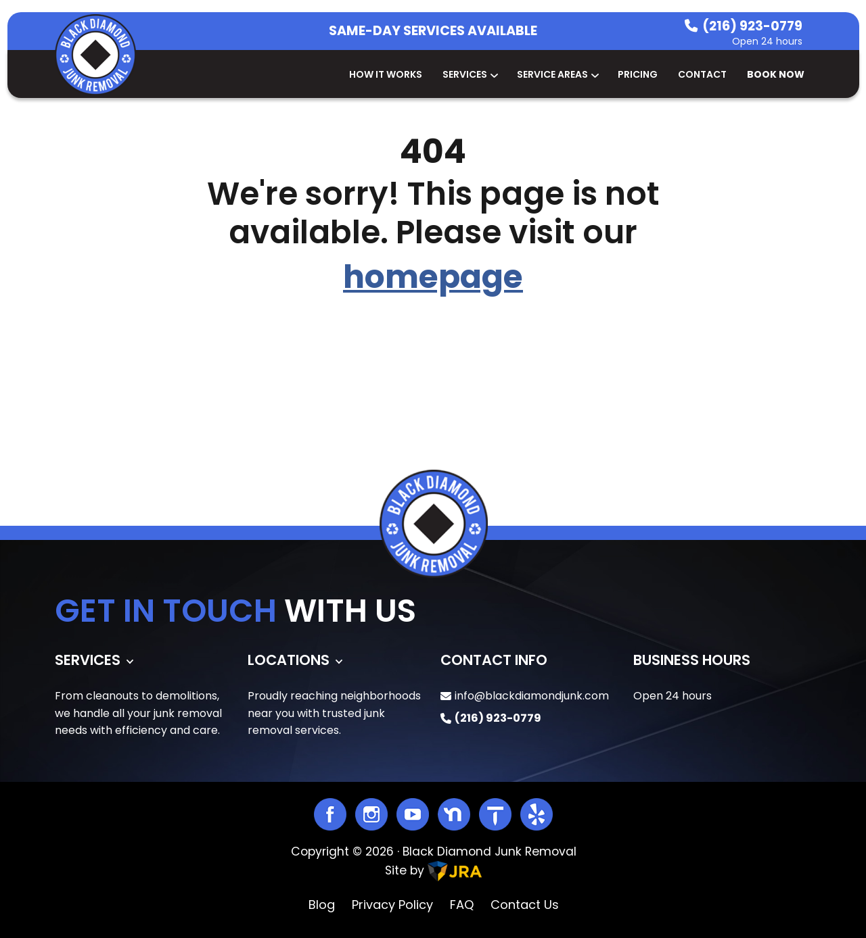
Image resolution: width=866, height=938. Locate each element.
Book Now (775, 74)
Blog (322, 904)
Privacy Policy (392, 904)
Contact (702, 74)
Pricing (638, 74)
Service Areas (557, 74)
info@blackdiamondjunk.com (532, 696)
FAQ (462, 904)
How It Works (385, 74)
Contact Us (525, 904)
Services (469, 74)
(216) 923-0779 (752, 26)
